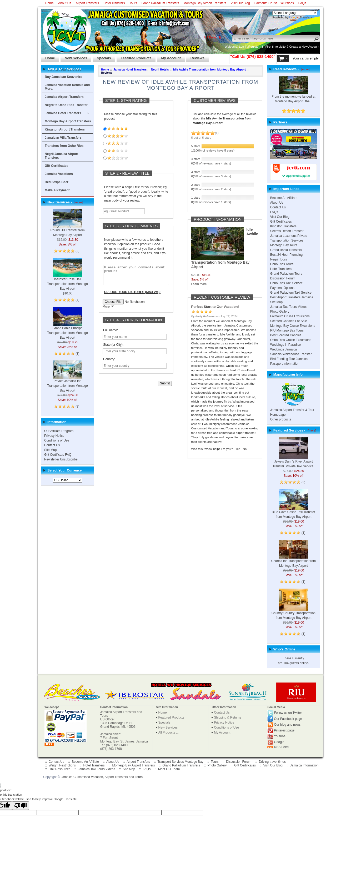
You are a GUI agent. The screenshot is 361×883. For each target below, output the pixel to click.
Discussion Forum (282, 278)
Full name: (110, 334)
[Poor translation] (20, 805)
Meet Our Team (169, 769)
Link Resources (60, 769)
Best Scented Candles (286, 335)
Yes (237, 448)
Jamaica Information (304, 765)
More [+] (108, 310)
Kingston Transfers (283, 226)
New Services (74, 56)
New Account (310, 46)
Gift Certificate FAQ (57, 454)
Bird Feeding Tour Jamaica (289, 359)
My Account (168, 56)
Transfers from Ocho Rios (64, 146)
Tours (133, 3)
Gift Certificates (56, 166)
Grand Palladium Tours (286, 273)
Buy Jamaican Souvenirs (63, 77)
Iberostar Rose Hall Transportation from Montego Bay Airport (67, 277)
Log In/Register (249, 46)
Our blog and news (287, 724)
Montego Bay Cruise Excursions (292, 326)
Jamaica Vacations (59, 174)
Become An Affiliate (283, 198)
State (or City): (113, 348)
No (245, 448)
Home (49, 3)
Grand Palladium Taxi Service (291, 292)
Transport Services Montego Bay (180, 762)
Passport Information (284, 363)
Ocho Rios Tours (281, 264)
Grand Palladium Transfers (160, 3)
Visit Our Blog (240, 3)
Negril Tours (278, 259)
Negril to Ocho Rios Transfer (66, 105)
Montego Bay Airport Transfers (205, 3)
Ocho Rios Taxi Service (286, 283)
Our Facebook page (288, 719)
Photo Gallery (279, 311)
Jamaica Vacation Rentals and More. (67, 87)
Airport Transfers (87, 3)
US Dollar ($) (212, 37)
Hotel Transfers (114, 3)
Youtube (279, 736)
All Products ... (168, 732)
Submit (165, 387)
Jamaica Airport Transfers (64, 97)
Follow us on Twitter (288, 713)
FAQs (302, 3)
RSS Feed (281, 747)
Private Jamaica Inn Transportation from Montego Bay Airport (67, 380)
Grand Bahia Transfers (286, 250)
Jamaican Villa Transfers (63, 137)
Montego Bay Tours (283, 245)
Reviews (195, 56)
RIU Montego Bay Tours (287, 330)
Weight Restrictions (62, 765)
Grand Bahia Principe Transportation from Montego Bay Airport (67, 326)
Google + (280, 742)
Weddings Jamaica (283, 349)
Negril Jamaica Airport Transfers (61, 155)
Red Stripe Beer (56, 182)
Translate (300, 17)
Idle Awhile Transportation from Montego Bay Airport (209, 69)
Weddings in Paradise (285, 345)
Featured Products (134, 56)
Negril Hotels (160, 69)
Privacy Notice (54, 436)
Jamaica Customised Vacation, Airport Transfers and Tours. (102, 777)
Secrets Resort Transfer (287, 231)
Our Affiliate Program (58, 431)
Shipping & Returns (227, 717)
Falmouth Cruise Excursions (274, 3)
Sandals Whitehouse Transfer (291, 354)
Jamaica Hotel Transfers (63, 113)
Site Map (50, 450)
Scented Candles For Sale (288, 321)
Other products (280, 419)
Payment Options (282, 288)
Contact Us (52, 445)
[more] (78, 202)
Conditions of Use (56, 440)
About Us (64, 3)
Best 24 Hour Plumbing (286, 255)
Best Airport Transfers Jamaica (291, 297)
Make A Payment (57, 190)
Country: (109, 363)
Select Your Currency (64, 470)
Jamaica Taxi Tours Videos (288, 307)
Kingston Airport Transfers (65, 129)
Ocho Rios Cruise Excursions (290, 340)
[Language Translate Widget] (294, 13)
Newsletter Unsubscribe (61, 459)
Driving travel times (272, 762)
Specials (102, 56)
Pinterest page (284, 730)
